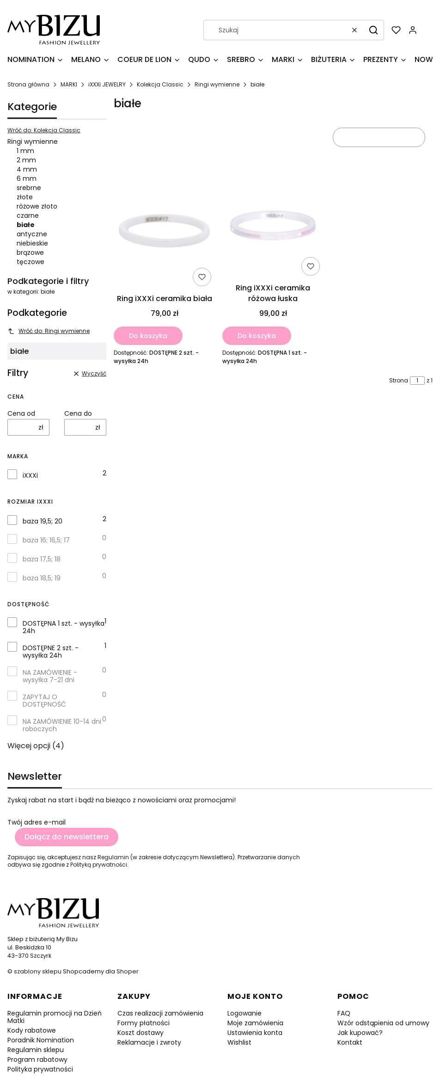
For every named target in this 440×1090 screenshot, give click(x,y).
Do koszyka (148, 335)
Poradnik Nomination (40, 1040)
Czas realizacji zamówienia (160, 1013)
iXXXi (30, 475)
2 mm (26, 160)
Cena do (78, 413)
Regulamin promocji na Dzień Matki (54, 1017)
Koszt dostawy (140, 1032)
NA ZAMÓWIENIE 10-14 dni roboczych (62, 725)
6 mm (27, 178)
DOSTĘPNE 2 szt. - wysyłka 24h (51, 651)
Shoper (127, 971)
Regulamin (113, 857)
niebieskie (32, 243)
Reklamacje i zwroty (149, 1042)
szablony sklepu (37, 971)
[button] (373, 30)
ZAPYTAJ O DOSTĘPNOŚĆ (44, 700)
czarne (28, 215)
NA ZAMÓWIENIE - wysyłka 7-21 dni (50, 676)
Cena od (21, 413)
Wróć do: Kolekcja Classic (43, 130)
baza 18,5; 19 (42, 578)
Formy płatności (143, 1023)
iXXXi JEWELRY (107, 84)
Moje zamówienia (255, 1023)
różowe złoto (37, 206)
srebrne (29, 187)
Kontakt (349, 1042)
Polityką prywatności (98, 864)
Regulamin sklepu (35, 1049)
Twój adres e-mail (36, 822)
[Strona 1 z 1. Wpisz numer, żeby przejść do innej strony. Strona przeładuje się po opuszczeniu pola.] (417, 380)
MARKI (69, 84)
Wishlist (239, 1042)
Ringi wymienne (217, 84)
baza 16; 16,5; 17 (46, 540)
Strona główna (28, 84)
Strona (398, 380)
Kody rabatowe (31, 1030)
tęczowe (30, 261)
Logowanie (244, 1013)
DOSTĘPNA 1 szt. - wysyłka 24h (63, 627)
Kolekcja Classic (160, 84)
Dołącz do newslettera (66, 836)
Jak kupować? (360, 1032)
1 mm (25, 150)
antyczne (32, 234)
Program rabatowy (37, 1059)
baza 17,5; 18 (42, 559)
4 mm (27, 169)
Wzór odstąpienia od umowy (383, 1023)
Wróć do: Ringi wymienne (48, 331)
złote (25, 197)
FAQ (343, 1013)
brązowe (30, 252)
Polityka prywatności (40, 1069)
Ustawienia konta (254, 1032)
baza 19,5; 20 (42, 521)
